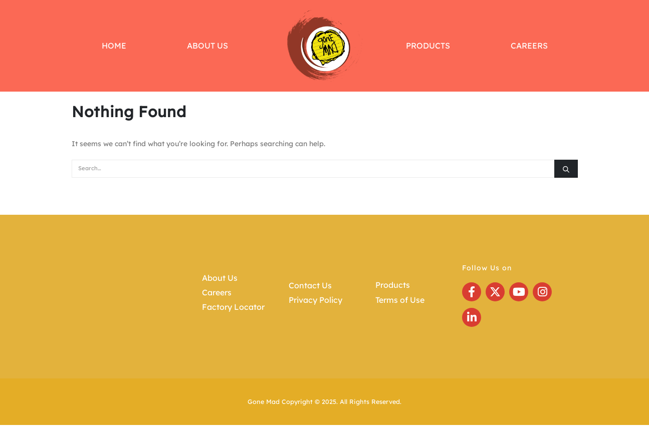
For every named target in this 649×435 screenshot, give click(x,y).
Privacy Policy (315, 300)
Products (428, 46)
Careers (529, 46)
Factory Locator (233, 307)
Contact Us (310, 285)
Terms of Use (399, 300)
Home (114, 46)
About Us (207, 46)
